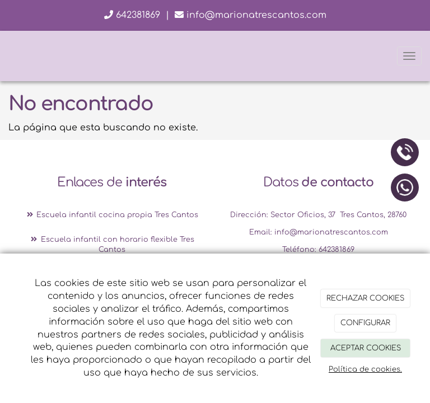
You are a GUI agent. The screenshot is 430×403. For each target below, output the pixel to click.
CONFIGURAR (365, 323)
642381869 (132, 15)
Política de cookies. (365, 369)
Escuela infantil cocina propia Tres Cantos (111, 215)
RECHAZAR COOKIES (365, 298)
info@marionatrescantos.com (250, 15)
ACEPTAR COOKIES (365, 348)
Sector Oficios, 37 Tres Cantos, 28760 (338, 215)
